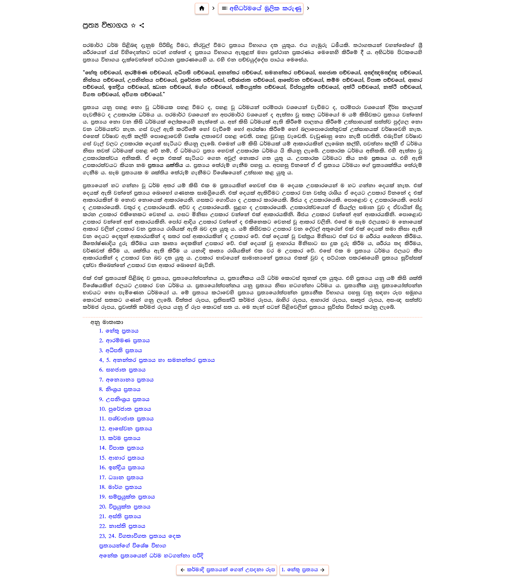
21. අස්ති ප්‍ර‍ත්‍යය (120, 516)
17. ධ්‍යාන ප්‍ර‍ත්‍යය (121, 477)
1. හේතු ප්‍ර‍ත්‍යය (118, 331)
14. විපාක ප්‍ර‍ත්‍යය (121, 448)
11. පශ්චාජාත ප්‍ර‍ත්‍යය (126, 419)
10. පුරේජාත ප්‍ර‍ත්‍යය (125, 409)
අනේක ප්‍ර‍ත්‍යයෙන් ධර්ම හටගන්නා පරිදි (151, 556)
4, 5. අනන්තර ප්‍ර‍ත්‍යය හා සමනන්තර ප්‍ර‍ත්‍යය (157, 360)
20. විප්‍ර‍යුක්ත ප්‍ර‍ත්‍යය (124, 507)
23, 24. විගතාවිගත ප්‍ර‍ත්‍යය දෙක (140, 536)
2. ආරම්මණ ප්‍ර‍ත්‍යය (124, 340)
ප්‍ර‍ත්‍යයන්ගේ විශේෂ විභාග (132, 546)
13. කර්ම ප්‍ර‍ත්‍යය (119, 438)
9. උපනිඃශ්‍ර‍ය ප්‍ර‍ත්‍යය (124, 399)
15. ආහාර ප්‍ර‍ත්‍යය (121, 458)
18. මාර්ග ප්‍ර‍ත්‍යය (120, 487)
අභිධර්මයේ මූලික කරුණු (261, 8)
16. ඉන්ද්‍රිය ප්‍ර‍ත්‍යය (122, 467)
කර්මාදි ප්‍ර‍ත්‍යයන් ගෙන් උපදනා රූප (226, 570)
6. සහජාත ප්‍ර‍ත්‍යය (122, 370)
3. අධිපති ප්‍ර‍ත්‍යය (120, 350)
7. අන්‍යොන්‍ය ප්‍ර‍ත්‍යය (126, 380)
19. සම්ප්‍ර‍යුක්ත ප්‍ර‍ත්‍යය (127, 497)
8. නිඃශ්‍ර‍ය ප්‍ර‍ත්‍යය (119, 389)
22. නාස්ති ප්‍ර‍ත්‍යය (122, 526)
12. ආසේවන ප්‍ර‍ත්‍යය (125, 429)
